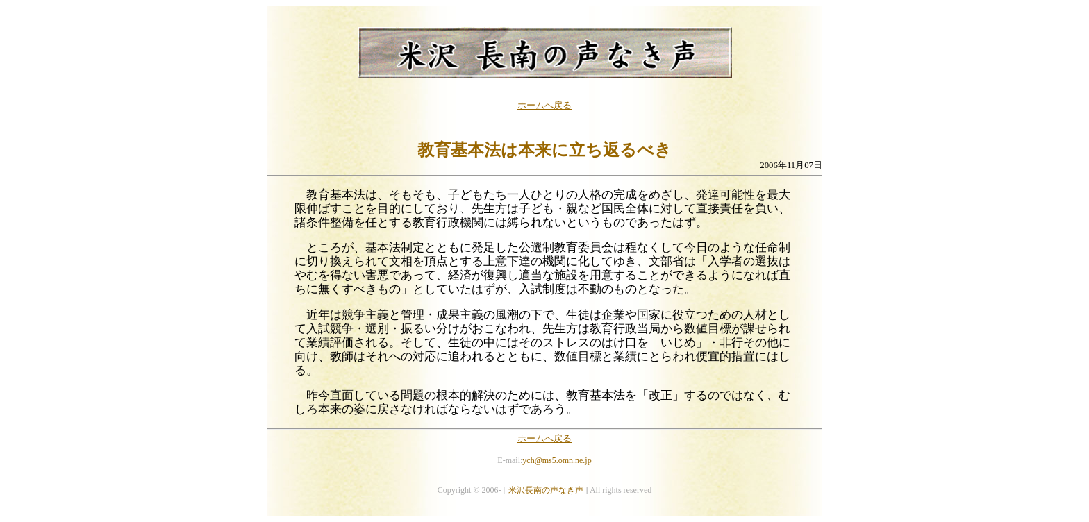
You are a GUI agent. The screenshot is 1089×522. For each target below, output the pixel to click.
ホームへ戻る (544, 105)
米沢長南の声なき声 (545, 490)
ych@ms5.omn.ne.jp (556, 460)
